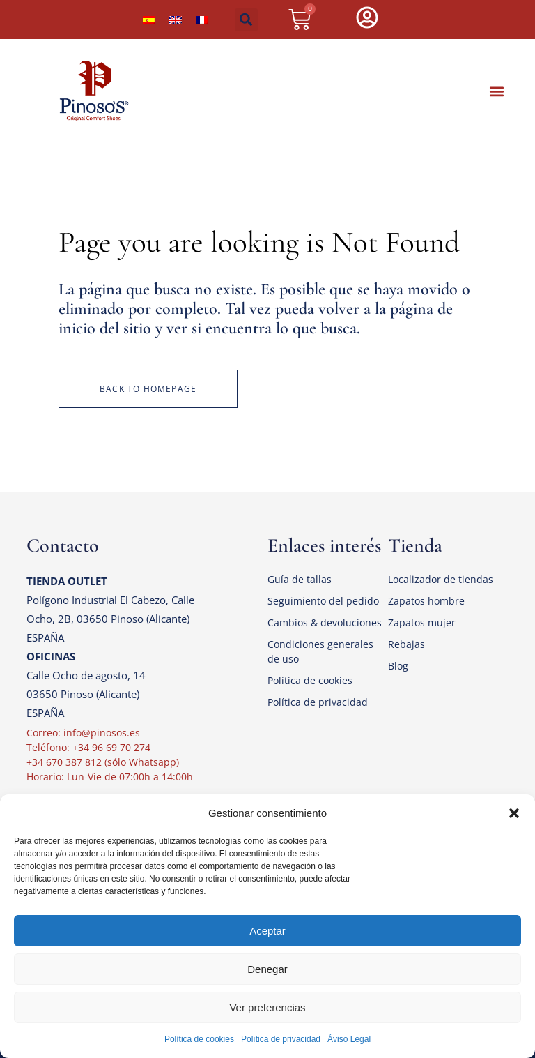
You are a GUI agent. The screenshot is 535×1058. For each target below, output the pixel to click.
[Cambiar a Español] (149, 19)
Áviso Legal (349, 1039)
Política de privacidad (280, 1039)
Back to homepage (148, 389)
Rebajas (406, 644)
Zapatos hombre (426, 600)
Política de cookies (199, 1039)
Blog (398, 665)
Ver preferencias (267, 1007)
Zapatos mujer (422, 622)
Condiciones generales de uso (320, 651)
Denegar (267, 969)
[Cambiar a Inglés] (175, 19)
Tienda (415, 545)
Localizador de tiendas (440, 579)
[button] (514, 813)
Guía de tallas (300, 579)
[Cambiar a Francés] (202, 19)
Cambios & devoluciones (325, 622)
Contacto (62, 545)
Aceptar (267, 931)
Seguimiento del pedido (323, 600)
